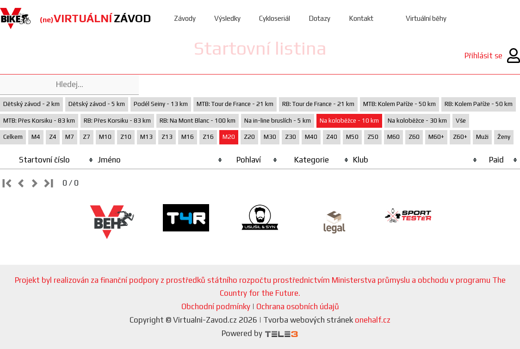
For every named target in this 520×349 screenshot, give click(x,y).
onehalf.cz (372, 319)
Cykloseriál (274, 18)
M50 (352, 136)
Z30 (290, 136)
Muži (482, 136)
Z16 (208, 136)
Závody (185, 18)
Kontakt (361, 18)
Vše (461, 120)
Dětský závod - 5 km (96, 103)
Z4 (52, 136)
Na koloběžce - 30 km (417, 120)
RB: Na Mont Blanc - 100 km (197, 120)
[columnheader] (48, 160)
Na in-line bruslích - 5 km (277, 120)
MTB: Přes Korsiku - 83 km (39, 120)
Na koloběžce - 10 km (349, 120)
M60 (393, 136)
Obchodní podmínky (215, 306)
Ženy (503, 136)
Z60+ (460, 136)
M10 (105, 136)
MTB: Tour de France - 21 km (235, 103)
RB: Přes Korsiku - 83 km (117, 120)
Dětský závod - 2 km (31, 103)
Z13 (167, 136)
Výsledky (227, 18)
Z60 (414, 136)
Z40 (331, 136)
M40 (311, 136)
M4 (35, 136)
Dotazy (319, 18)
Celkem (13, 136)
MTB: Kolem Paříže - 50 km (399, 103)
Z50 (372, 136)
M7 (69, 136)
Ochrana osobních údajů (297, 306)
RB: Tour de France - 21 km (318, 103)
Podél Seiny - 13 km (161, 103)
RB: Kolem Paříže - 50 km (479, 103)
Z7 (86, 136)
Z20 (249, 136)
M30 (270, 136)
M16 (187, 136)
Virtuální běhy (426, 18)
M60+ (436, 136)
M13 (146, 136)
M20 (229, 136)
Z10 (125, 136)
